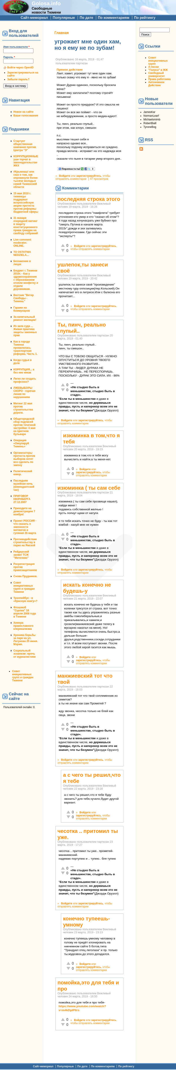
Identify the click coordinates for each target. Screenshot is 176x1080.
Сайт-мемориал (34, 18)
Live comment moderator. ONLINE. (22, 242)
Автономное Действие (156, 84)
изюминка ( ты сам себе (88, 488)
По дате (86, 18)
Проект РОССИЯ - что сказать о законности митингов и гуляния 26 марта (24, 527)
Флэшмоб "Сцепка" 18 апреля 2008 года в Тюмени (24, 612)
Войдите (64, 175)
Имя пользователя (16, 46)
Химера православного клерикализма (23, 625)
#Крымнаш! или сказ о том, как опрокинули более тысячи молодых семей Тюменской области (25, 179)
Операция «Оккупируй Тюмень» (21, 443)
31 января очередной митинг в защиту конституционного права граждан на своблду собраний (25, 225)
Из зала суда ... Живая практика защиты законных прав (25, 331)
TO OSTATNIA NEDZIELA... (22, 253)
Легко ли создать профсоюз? (24, 380)
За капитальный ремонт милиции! (24, 318)
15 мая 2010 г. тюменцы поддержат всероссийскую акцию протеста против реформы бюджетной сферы (25, 202)
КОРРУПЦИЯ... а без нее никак (23, 371)
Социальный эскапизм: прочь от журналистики (24, 653)
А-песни (153, 66)
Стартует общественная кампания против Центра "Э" (24, 145)
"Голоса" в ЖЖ (158, 69)
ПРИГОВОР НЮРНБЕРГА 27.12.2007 (21, 499)
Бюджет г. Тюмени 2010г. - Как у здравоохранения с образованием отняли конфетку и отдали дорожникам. (25, 280)
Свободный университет (156, 74)
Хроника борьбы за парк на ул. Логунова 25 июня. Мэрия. (25, 640)
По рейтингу (144, 18)
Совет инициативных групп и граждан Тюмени (24, 587)
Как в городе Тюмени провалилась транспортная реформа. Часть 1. (25, 347)
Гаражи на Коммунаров (21, 309)
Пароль (9, 57)
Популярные (64, 18)
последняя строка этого (88, 199)
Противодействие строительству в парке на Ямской (25, 542)
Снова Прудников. (25, 576)
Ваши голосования (25, 115)
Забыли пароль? (18, 79)
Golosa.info (46, 3)
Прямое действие (69, 69)
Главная (61, 33)
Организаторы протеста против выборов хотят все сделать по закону (24, 459)
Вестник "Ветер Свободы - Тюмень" (23, 298)
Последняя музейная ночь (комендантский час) (23, 485)
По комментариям (113, 18)
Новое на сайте (23, 111)
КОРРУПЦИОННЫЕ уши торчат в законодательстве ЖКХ (25, 161)
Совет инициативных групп (158, 60)
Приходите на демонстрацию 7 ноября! (24, 511)
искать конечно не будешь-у (87, 588)
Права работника (159, 79)
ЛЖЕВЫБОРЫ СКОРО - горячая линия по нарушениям (24, 392)
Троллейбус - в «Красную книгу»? (25, 599)
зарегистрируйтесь (88, 175)
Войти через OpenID (20, 67)
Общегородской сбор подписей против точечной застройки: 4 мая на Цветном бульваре (24, 426)
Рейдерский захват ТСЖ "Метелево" (21, 554)
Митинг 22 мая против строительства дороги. (23, 408)
